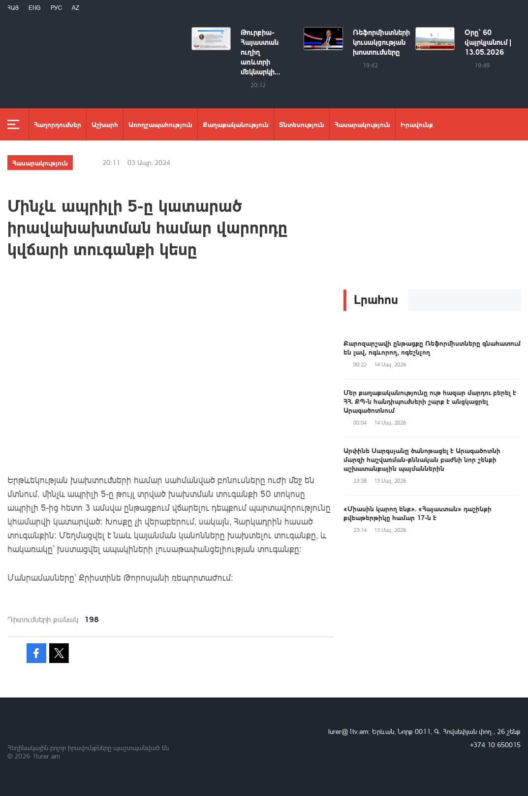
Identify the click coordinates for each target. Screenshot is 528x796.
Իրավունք (417, 124)
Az (75, 7)
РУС (56, 7)
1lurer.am (46, 756)
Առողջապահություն (160, 124)
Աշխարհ (105, 124)
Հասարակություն (362, 124)
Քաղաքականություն (236, 124)
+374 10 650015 (495, 744)
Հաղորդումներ (57, 124)
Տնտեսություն (301, 124)
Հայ (13, 7)
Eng (35, 7)
